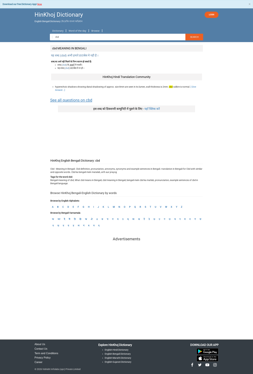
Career (38, 362)
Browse (95, 30)
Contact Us (41, 348)
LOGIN (211, 15)
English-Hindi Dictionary (116, 350)
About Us (40, 344)
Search (194, 37)
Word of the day (77, 30)
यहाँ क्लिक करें (152, 108)
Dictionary (57, 30)
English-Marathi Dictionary (118, 358)
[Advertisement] (126, 134)
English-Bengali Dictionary (118, 354)
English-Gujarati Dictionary (118, 362)
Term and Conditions (46, 353)
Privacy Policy (43, 357)
